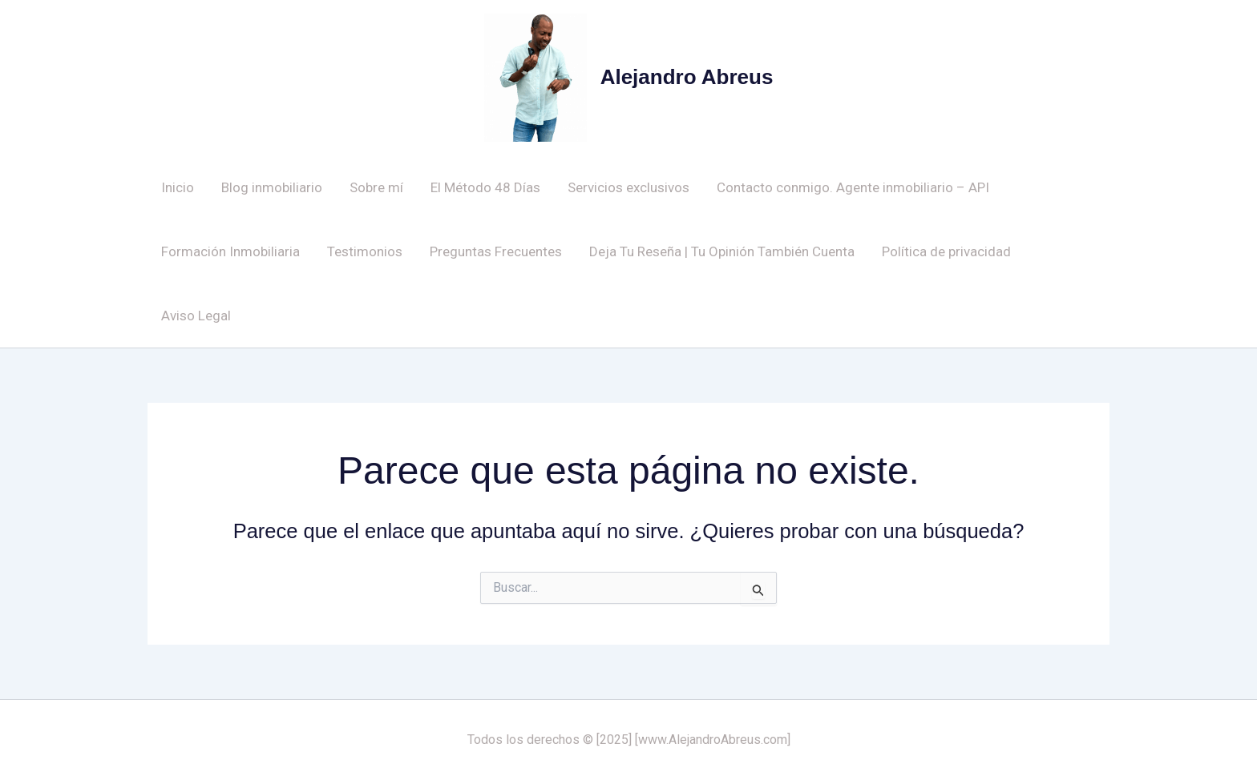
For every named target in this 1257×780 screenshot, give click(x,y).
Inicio (177, 187)
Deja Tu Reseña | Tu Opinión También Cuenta (722, 251)
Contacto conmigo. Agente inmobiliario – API (853, 187)
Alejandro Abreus (687, 77)
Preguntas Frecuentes (496, 251)
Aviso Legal (196, 316)
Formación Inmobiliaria (230, 251)
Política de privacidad (946, 251)
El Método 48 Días (485, 187)
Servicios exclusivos (628, 187)
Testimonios (364, 251)
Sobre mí (376, 187)
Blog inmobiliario (271, 187)
